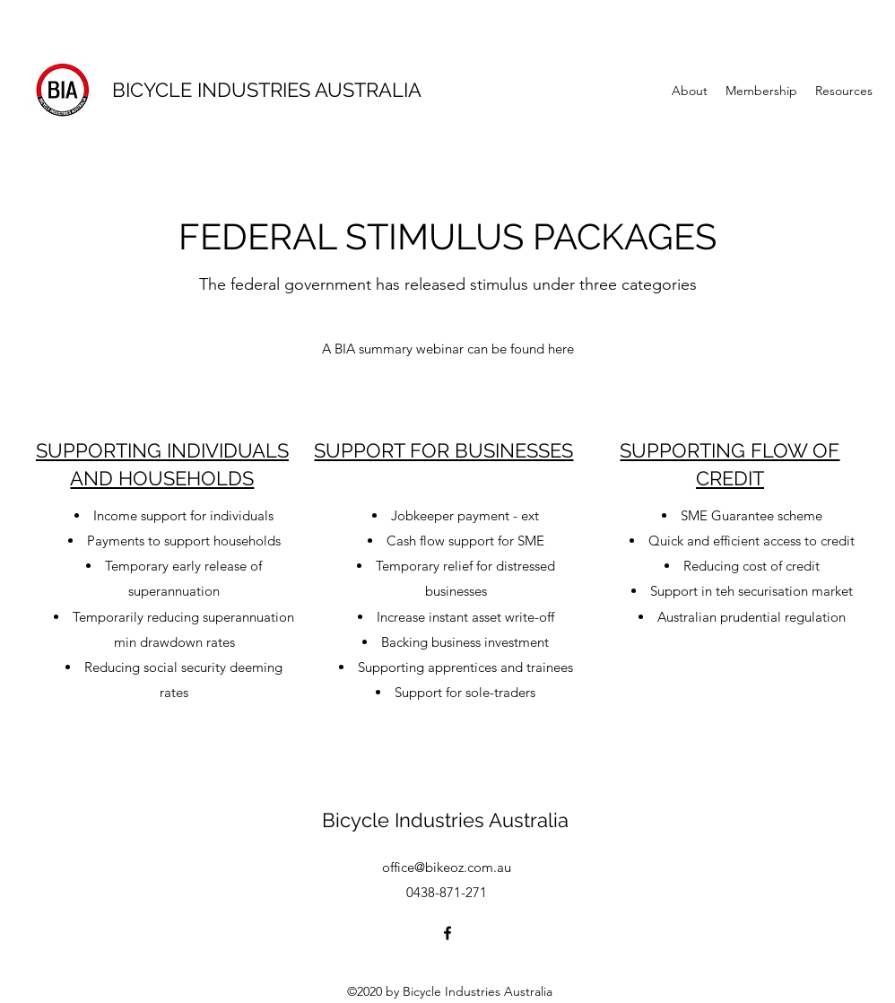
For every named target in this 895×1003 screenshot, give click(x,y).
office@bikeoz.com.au (446, 867)
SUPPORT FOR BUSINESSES (443, 450)
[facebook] (447, 933)
